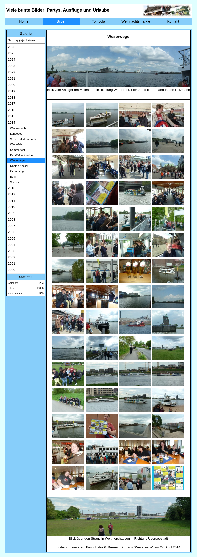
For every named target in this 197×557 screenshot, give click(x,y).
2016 (11, 110)
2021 (11, 78)
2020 (11, 85)
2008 (11, 219)
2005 (11, 238)
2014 (11, 122)
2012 (11, 194)
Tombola (98, 21)
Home (23, 21)
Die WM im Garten (20, 155)
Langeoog (15, 133)
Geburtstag (16, 171)
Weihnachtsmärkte (135, 21)
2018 (11, 97)
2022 (11, 72)
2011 (11, 201)
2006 (11, 232)
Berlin (12, 176)
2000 (11, 270)
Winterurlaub (17, 128)
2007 (11, 226)
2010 (11, 207)
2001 (11, 263)
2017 (11, 103)
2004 (11, 245)
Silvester (14, 182)
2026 (11, 47)
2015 (11, 116)
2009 (11, 213)
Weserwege (16, 160)
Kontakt (173, 21)
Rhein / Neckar (18, 165)
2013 (11, 188)
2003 (11, 251)
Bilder (61, 21)
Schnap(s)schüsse (21, 40)
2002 (11, 257)
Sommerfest (16, 149)
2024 (11, 59)
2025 (11, 53)
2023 (11, 66)
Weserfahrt (16, 144)
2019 (11, 91)
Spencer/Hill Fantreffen (23, 139)
